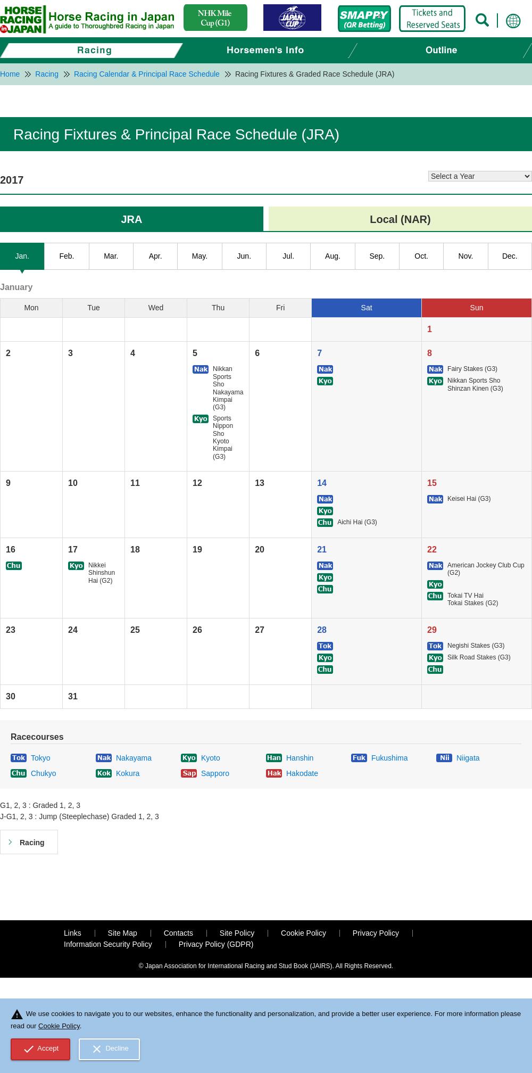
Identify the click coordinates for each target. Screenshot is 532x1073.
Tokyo (41, 758)
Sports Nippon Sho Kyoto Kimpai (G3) (223, 437)
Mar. (111, 256)
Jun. (244, 256)
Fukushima (389, 758)
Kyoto (210, 758)
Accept (40, 1049)
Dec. (510, 256)
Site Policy (237, 933)
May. (199, 256)
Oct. (421, 256)
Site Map (122, 933)
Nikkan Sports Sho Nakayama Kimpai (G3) (228, 388)
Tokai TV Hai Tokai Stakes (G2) (472, 599)
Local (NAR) (400, 219)
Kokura (127, 773)
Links (72, 933)
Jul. (288, 256)
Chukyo (43, 773)
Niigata (468, 758)
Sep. (377, 256)
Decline (109, 1049)
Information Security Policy (108, 944)
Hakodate (302, 773)
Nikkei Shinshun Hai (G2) (101, 573)
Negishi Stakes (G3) (475, 645)
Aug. (332, 256)
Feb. (66, 256)
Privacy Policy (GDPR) (216, 944)
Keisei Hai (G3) (469, 498)
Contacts (178, 933)
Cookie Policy (303, 933)
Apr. (155, 256)
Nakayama (134, 758)
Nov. (466, 256)
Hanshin (299, 758)
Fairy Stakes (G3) (472, 369)
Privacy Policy (376, 933)
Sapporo (215, 773)
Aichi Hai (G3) (357, 522)
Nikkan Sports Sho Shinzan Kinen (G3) (475, 384)
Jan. (22, 256)
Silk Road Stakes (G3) (479, 657)
